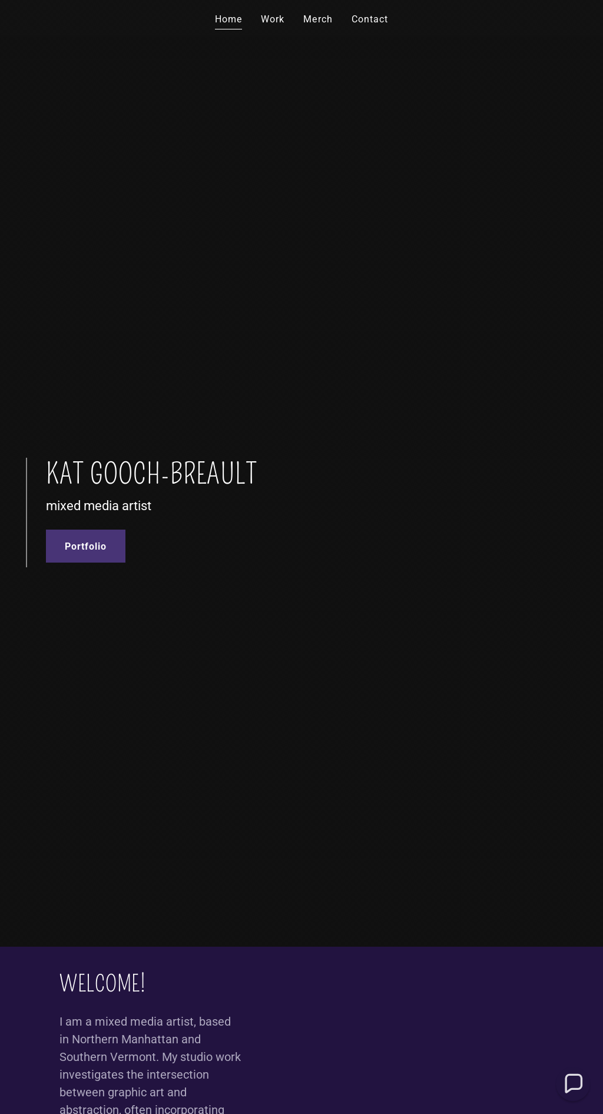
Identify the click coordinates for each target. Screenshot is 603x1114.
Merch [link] (317, 19)
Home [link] (228, 19)
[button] (573, 1084)
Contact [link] (370, 19)
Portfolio (86, 546)
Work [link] (272, 19)
